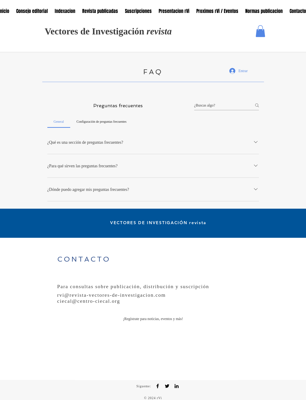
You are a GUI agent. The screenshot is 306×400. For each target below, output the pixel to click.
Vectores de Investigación (108, 31)
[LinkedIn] (176, 386)
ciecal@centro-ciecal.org (88, 301)
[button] (260, 31)
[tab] (58, 122)
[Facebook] (158, 386)
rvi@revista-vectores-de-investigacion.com (111, 295)
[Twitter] (167, 386)
